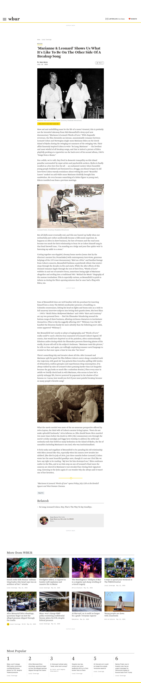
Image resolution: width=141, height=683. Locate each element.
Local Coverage (46, 39)
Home (38, 39)
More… (52, 521)
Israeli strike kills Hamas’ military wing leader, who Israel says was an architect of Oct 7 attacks (21, 582)
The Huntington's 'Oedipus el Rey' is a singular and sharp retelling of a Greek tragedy (86, 582)
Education (75, 619)
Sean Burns (44, 62)
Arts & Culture (77, 588)
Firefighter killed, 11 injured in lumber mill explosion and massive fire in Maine (52, 582)
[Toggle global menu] (4, 19)
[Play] (8, 624)
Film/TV (40, 493)
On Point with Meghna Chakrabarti (57, 670)
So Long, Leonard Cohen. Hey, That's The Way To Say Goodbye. (65, 507)
